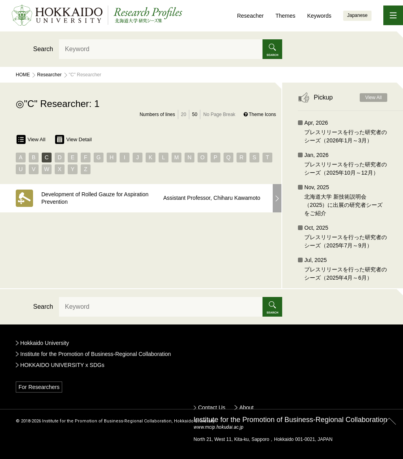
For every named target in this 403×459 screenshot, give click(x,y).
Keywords (319, 16)
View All (31, 139)
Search (43, 49)
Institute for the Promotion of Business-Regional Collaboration (95, 354)
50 (194, 114)
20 (183, 114)
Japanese (357, 15)
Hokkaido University (44, 343)
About (246, 407)
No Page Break (219, 114)
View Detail (73, 139)
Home (23, 74)
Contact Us (211, 407)
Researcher (49, 74)
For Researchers (38, 387)
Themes (285, 16)
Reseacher (250, 16)
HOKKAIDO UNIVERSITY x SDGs (62, 365)
